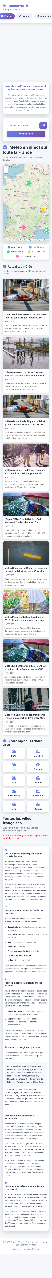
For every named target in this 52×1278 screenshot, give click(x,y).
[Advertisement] (24, 52)
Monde (24, 16)
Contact (16, 1249)
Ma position (26, 134)
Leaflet (23, 240)
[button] (28, 183)
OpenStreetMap (34, 240)
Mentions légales (31, 1249)
